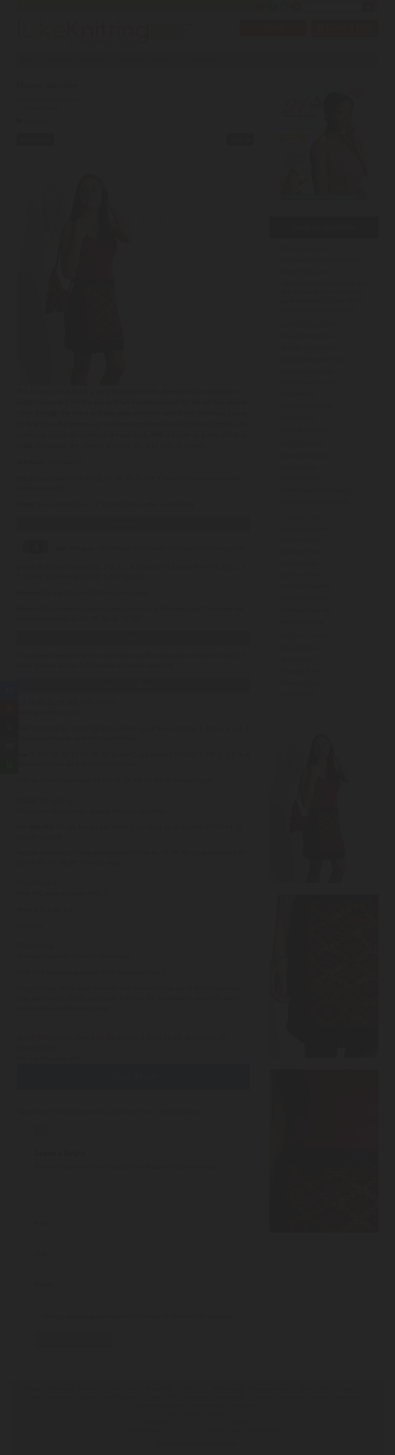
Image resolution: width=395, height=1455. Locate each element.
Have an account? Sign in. (197, 828)
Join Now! (197, 762)
